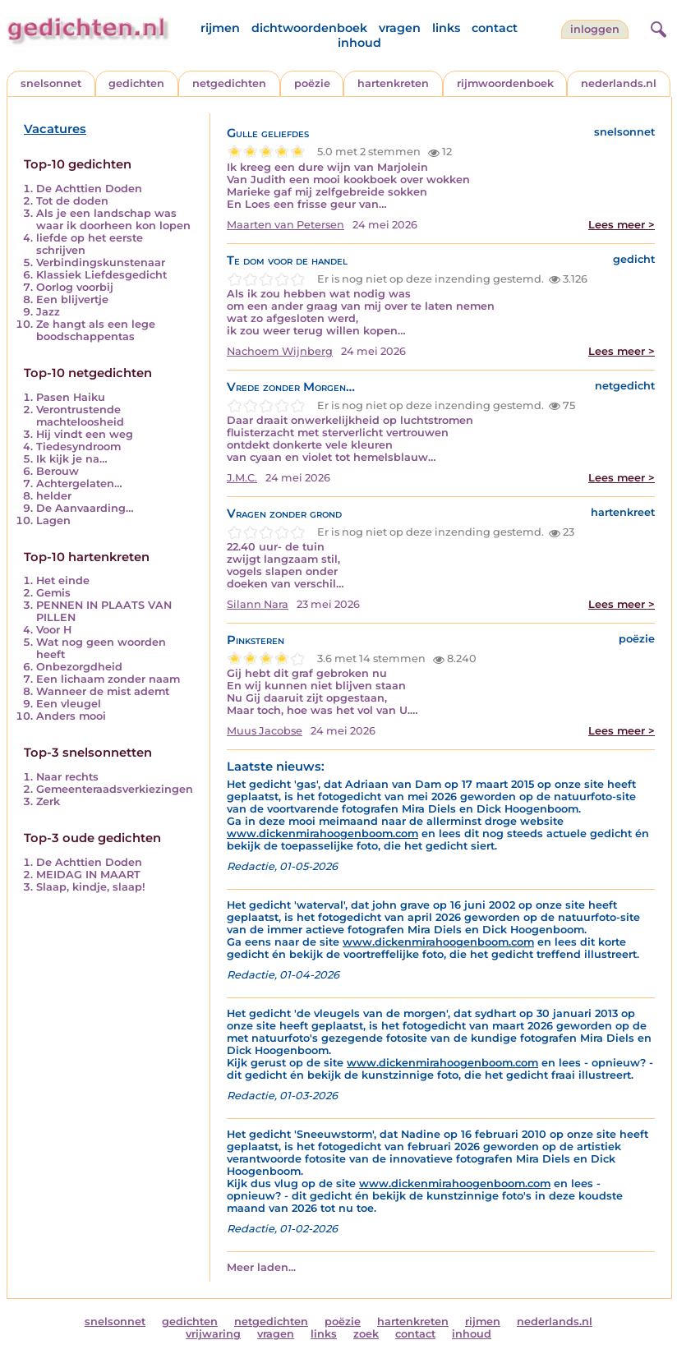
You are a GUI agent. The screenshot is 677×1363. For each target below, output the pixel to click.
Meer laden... (261, 1267)
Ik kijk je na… (72, 459)
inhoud (359, 42)
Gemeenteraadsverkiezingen (114, 789)
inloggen (594, 29)
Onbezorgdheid (79, 667)
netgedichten (229, 83)
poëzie (312, 83)
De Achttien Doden (89, 188)
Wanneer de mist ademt (102, 691)
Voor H (53, 630)
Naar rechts (67, 777)
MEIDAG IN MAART (88, 874)
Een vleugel (68, 704)
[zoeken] (656, 27)
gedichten (136, 83)
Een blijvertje (72, 299)
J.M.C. (242, 478)
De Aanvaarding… (85, 508)
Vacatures (55, 129)
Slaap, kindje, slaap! (90, 887)
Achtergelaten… (79, 483)
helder (53, 496)
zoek (366, 1334)
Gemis (53, 593)
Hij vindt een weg (84, 434)
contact (495, 28)
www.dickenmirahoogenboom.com (322, 833)
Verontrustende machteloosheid (80, 415)
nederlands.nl (618, 83)
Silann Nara (257, 604)
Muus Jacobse (264, 731)
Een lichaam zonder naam (108, 679)
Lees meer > (621, 225)
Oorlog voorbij (74, 287)
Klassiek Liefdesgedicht (101, 275)
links (446, 28)
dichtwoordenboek (309, 28)
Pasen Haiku (70, 397)
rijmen (220, 28)
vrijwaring (213, 1334)
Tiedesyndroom (78, 446)
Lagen (53, 520)
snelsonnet (51, 83)
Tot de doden (72, 201)
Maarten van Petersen (285, 225)
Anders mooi (71, 716)
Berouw (57, 471)
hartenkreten (393, 83)
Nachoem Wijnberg (280, 351)
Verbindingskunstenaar (100, 262)
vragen (400, 28)
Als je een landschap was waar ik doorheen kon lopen (113, 219)
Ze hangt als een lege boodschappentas (95, 330)
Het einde (63, 580)
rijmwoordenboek (505, 83)
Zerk (48, 801)
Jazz (48, 312)
